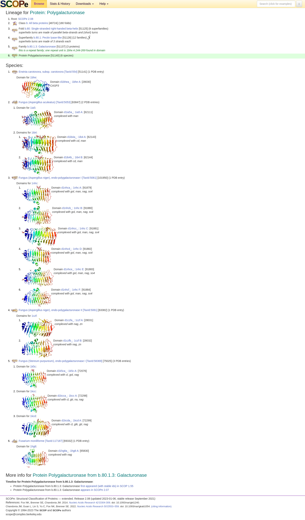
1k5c (33, 366)
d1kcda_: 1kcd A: (71, 420)
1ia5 (32, 107)
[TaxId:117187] (54, 440)
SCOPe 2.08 (25, 18)
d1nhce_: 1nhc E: (74, 269)
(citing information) (161, 506)
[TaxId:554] (70, 71)
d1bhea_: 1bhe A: (70, 81)
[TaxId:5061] (89, 177)
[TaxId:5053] (63, 102)
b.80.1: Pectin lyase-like (48, 37)
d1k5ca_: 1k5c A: (67, 370)
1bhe (33, 77)
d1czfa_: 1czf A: (74, 320)
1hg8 (33, 446)
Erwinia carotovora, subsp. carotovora (41, 71)
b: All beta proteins (37, 23)
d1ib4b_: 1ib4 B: (73, 157)
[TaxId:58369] (94, 360)
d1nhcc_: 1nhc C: (78, 228)
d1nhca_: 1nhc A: (71, 187)
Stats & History (60, 3)
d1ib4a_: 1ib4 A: (76, 136)
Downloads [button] (85, 3)
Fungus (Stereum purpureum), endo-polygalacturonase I (52, 360)
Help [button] (103, 3)
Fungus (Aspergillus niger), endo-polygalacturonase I (50, 177)
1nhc (34, 183)
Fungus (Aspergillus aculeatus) (37, 102)
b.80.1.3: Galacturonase (41, 46)
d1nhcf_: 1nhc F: (71, 289)
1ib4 (33, 132)
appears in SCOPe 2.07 (95, 489)
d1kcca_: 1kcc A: (67, 395)
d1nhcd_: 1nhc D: (71, 248)
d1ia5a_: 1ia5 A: (73, 112)
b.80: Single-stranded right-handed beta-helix (51, 28)
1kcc (33, 391)
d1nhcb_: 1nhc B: (72, 208)
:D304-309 (89, 502)
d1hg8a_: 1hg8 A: (68, 450)
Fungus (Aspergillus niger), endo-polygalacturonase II (50, 310)
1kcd (33, 416)
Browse (39, 3)
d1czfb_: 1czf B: (72, 340)
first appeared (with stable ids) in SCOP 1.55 (107, 486)
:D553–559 (98, 506)
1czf (33, 315)
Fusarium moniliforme (31, 440)
